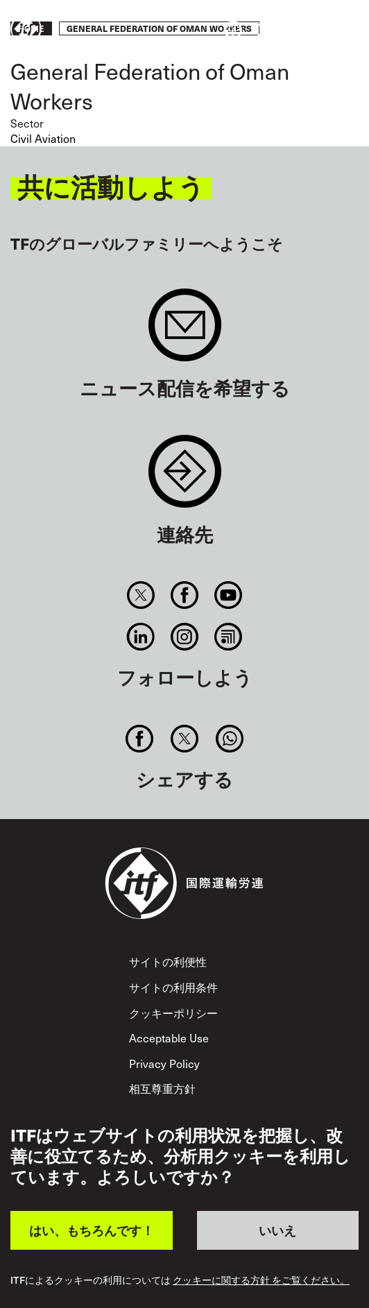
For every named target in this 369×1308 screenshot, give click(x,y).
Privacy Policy (164, 1063)
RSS (228, 637)
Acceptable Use (169, 1038)
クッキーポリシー (173, 1013)
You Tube (228, 595)
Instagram (184, 637)
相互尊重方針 (162, 1088)
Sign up (184, 332)
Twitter (140, 595)
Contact (184, 478)
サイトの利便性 (168, 961)
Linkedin (140, 637)
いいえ (277, 1230)
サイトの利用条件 (173, 987)
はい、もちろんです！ (91, 1230)
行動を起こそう (317, 30)
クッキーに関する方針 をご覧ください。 (261, 1280)
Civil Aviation (43, 138)
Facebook (184, 595)
